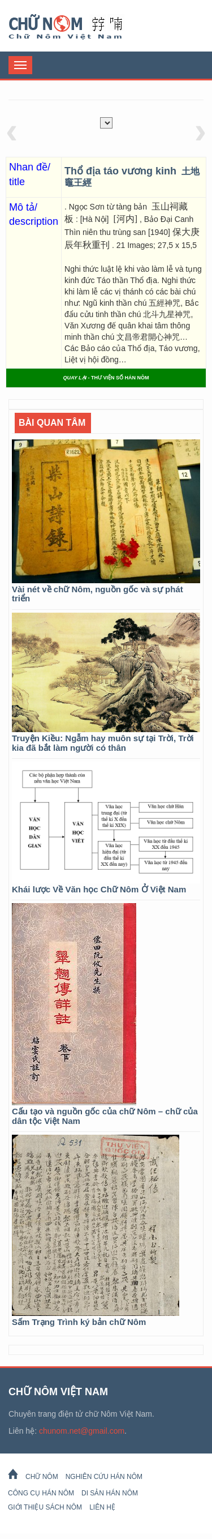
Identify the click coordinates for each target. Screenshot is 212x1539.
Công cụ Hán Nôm (41, 1493)
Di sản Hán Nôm (109, 1493)
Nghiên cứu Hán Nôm (104, 1477)
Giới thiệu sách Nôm (45, 1507)
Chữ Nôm (79, 27)
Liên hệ (102, 1507)
